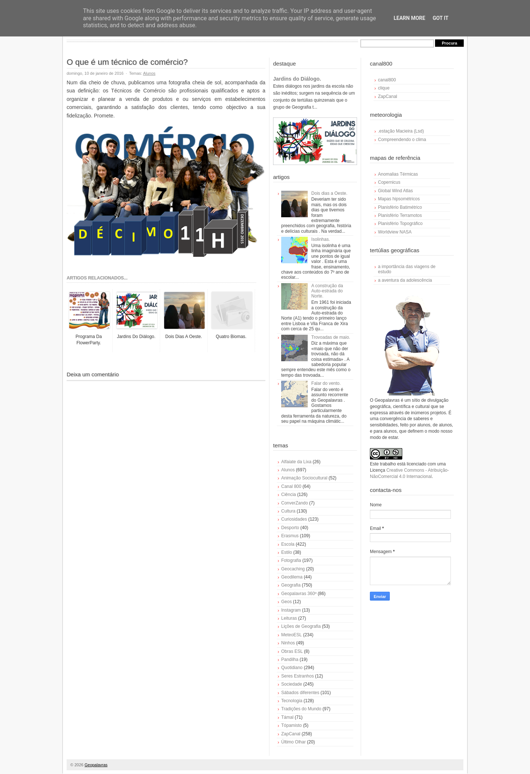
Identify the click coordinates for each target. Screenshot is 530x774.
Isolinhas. (320, 239)
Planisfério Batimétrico (400, 207)
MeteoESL (291, 634)
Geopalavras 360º (299, 593)
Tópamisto (291, 725)
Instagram (291, 610)
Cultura (288, 511)
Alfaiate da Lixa (296, 461)
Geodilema (292, 577)
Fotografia (291, 560)
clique (383, 88)
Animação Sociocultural (304, 478)
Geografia (291, 585)
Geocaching (293, 568)
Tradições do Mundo (301, 708)
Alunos (149, 73)
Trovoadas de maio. (330, 337)
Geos (286, 601)
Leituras (289, 618)
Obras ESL (292, 651)
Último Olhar (293, 742)
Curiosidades (294, 519)
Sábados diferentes (300, 692)
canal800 (387, 79)
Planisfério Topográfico (400, 223)
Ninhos (288, 642)
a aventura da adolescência (405, 280)
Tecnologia (291, 700)
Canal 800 (291, 486)
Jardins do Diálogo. (297, 79)
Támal (287, 717)
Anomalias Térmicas (398, 174)
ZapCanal (290, 733)
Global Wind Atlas (395, 190)
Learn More (409, 18)
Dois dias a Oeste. (329, 193)
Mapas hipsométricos (399, 198)
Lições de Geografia (301, 626)
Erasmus (289, 535)
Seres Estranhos (297, 676)
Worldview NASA (394, 232)
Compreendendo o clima (402, 139)
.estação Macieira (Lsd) (401, 131)
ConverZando (294, 503)
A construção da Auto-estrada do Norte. (327, 291)
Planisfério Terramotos (400, 215)
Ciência (288, 494)
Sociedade (291, 684)
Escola (287, 544)
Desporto (290, 527)
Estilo (286, 552)
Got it (440, 18)
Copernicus (389, 182)
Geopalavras (96, 765)
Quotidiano (292, 667)
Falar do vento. (326, 383)
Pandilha (289, 659)
